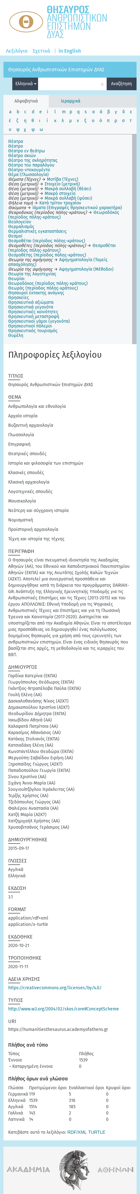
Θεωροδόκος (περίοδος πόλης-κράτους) (48, 283)
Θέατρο (15, 146)
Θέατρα (15, 141)
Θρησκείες (18, 297)
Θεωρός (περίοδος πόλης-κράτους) (43, 288)
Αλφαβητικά (26, 101)
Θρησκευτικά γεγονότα (30, 307)
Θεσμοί (15, 236)
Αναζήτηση (121, 83)
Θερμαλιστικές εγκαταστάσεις (37, 231)
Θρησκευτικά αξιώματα (30, 302)
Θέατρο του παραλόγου (31, 165)
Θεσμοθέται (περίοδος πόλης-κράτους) (46, 241)
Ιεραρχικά (70, 101)
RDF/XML (77, 1132)
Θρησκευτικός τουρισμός (33, 330)
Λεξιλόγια (17, 51)
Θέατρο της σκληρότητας (33, 160)
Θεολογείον (19, 222)
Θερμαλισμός (21, 226)
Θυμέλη (15, 335)
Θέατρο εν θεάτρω (26, 151)
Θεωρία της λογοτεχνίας (32, 274)
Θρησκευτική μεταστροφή (33, 316)
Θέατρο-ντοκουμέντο (29, 170)
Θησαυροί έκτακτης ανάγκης (36, 293)
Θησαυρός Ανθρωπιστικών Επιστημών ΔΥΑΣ (56, 70)
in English (70, 51)
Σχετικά (41, 51)
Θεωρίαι (16, 278)
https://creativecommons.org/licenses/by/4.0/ (55, 988)
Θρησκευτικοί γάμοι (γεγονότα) (39, 321)
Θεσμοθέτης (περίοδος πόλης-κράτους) (47, 255)
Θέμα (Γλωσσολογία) (28, 174)
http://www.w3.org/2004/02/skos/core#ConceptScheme (63, 1009)
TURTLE (96, 1132)
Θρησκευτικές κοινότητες (33, 312)
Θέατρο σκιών (22, 155)
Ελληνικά (25, 83)
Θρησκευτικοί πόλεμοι (30, 326)
